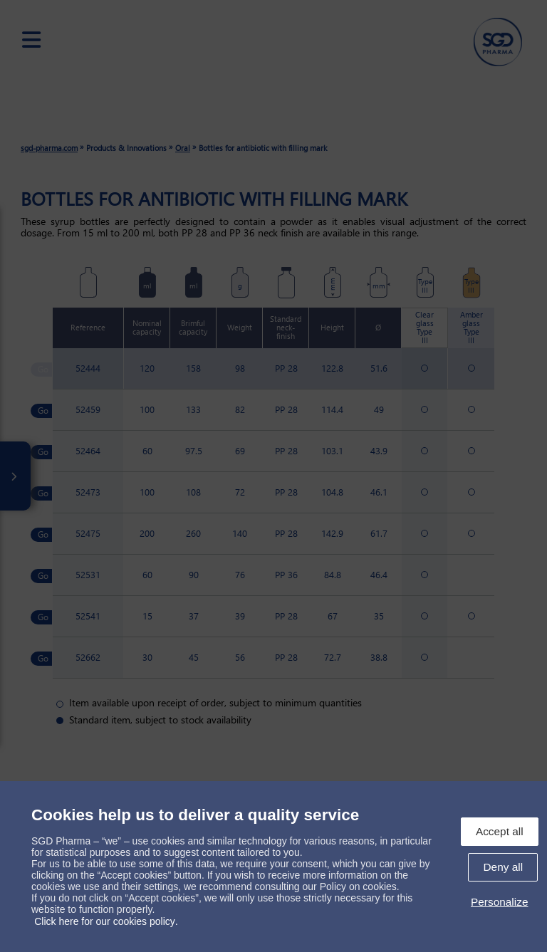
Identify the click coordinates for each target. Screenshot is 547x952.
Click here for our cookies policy (104, 921)
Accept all (499, 831)
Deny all (503, 867)
